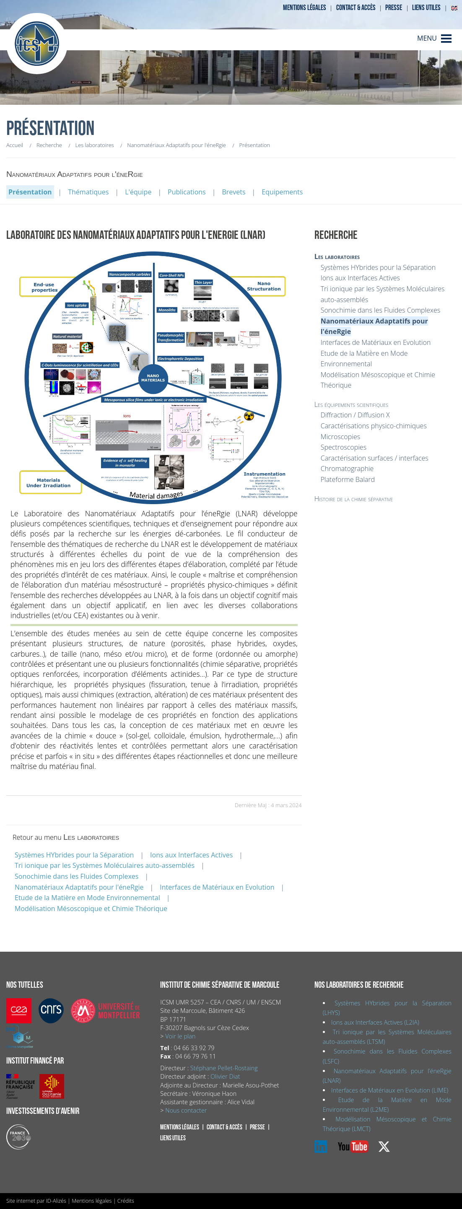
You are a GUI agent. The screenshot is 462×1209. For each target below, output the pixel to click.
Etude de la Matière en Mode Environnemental (87, 897)
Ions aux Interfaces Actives (191, 855)
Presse (393, 7)
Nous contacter (186, 1110)
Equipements (282, 192)
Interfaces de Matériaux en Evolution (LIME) (389, 1090)
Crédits (125, 1200)
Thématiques (88, 192)
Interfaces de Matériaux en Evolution (217, 887)
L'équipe (138, 192)
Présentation (30, 192)
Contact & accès (356, 7)
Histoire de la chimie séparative (353, 498)
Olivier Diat (225, 1076)
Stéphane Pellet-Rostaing (224, 1068)
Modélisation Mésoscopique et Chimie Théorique (91, 908)
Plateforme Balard (348, 479)
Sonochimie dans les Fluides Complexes (76, 876)
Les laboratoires (337, 256)
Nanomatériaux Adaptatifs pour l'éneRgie (79, 887)
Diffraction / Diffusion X (355, 414)
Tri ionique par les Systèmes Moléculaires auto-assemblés (105, 865)
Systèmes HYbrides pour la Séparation (74, 855)
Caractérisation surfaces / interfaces (374, 458)
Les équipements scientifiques (351, 404)
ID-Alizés (56, 1200)
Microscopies (340, 436)
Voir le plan (180, 1036)
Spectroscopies (343, 447)
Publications (187, 192)
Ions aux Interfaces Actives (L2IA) (375, 1022)
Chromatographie (347, 468)
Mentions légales (304, 7)
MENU (427, 38)
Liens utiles (426, 7)
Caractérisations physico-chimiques (374, 425)
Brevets (233, 192)
